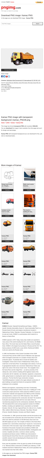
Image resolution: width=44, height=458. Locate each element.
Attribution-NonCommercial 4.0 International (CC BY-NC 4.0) (23, 80)
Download (7, 190)
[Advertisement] (22, 37)
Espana (12, 2)
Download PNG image (9, 70)
